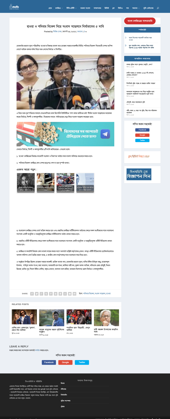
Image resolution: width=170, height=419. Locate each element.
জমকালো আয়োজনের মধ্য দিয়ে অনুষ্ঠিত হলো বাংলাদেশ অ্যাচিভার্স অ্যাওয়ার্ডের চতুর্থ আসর (140, 89)
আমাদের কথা (99, 416)
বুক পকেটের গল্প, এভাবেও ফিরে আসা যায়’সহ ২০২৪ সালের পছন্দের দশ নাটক (141, 43)
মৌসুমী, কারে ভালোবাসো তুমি (136, 99)
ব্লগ (114, 5)
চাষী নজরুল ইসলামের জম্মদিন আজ (106, 327)
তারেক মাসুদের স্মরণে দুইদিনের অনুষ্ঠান (51, 327)
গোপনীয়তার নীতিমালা (125, 416)
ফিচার (62, 380)
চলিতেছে (63, 386)
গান (127, 5)
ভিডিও (120, 5)
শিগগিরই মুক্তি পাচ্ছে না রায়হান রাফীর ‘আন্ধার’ (141, 80)
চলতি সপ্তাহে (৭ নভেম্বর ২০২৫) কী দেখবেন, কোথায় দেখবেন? (140, 70)
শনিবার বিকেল (88, 290)
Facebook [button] (49, 359)
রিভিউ (107, 5)
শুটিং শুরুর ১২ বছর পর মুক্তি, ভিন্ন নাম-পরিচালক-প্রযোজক (142, 108)
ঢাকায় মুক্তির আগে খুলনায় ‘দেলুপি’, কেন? (139, 61)
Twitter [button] (82, 359)
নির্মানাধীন (64, 391)
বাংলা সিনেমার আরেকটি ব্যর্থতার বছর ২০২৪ (140, 35)
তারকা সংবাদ (85, 5)
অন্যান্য (134, 5)
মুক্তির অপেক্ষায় (65, 397)
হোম (50, 5)
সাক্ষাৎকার (97, 5)
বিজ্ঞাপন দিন (145, 416)
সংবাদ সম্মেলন (100, 290)
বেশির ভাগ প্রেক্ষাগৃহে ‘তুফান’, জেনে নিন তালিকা (23, 325)
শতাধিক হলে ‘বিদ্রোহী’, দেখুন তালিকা (78, 325)
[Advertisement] (65, 208)
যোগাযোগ (137, 416)
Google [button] (65, 359)
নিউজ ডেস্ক (57, 28)
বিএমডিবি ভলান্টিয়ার (111, 416)
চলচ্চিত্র (58, 5)
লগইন (37, 347)
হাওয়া (108, 290)
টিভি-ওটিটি (70, 5)
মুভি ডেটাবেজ (148, 5)
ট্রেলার (62, 403)
